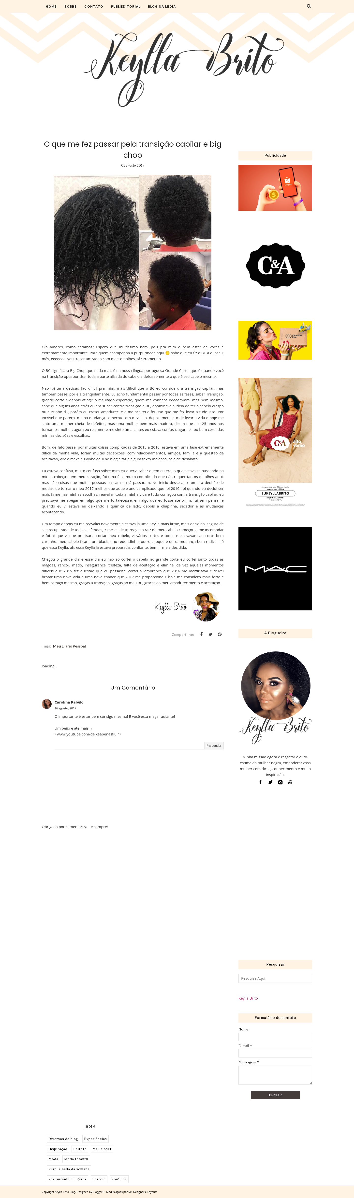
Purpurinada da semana (68, 1169)
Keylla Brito (248, 998)
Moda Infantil (76, 1159)
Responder (213, 746)
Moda (53, 1159)
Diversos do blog (63, 1139)
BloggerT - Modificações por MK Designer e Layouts (125, 1192)
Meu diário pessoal (69, 646)
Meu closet (102, 1149)
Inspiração (57, 1149)
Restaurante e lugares (67, 1179)
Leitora (80, 1149)
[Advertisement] (275, 874)
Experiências (95, 1139)
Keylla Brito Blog (65, 1192)
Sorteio (99, 1179)
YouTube (119, 1179)
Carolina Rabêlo (69, 702)
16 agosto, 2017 (65, 708)
